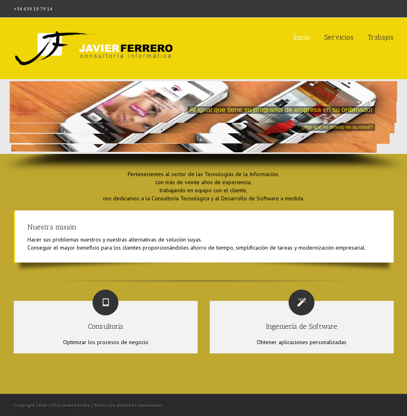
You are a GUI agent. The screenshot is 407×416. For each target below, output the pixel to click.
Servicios (339, 37)
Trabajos (381, 37)
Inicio (301, 37)
